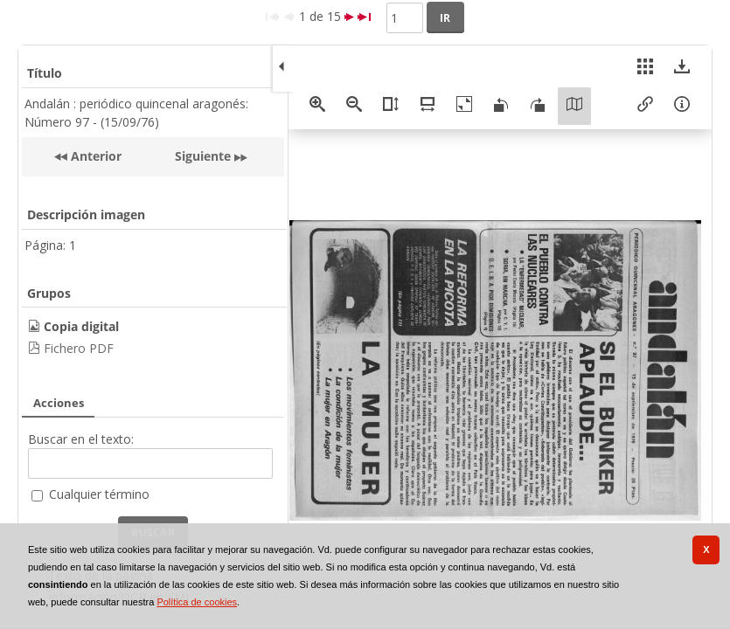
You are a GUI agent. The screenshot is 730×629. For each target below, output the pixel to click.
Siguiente (202, 156)
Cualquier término (99, 494)
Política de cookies (196, 602)
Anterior (94, 156)
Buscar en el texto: (81, 439)
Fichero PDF (79, 348)
